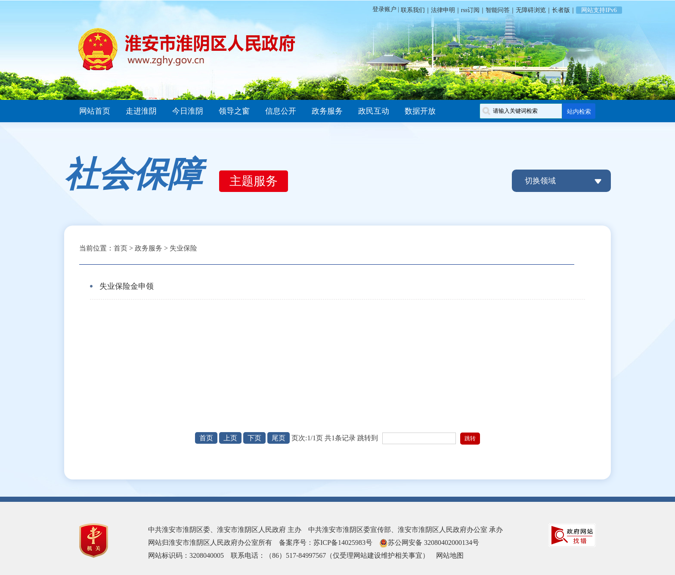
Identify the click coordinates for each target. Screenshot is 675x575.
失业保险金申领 (126, 286)
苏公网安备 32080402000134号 (433, 542)
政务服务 (327, 111)
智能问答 (498, 10)
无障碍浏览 (531, 10)
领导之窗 (234, 111)
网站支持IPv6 (598, 10)
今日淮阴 (187, 111)
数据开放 (420, 111)
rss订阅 (470, 10)
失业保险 (183, 248)
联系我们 (412, 10)
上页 (230, 438)
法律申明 (443, 10)
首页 (120, 248)
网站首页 (94, 111)
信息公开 (280, 111)
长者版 (561, 10)
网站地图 (450, 555)
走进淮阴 (141, 111)
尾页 (278, 438)
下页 (254, 438)
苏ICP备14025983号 (342, 542)
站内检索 (579, 111)
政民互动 (373, 111)
